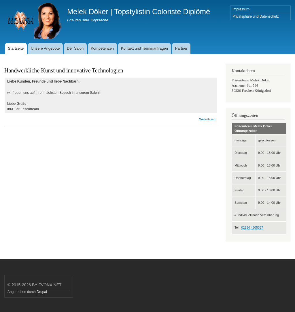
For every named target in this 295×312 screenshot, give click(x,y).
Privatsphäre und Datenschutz (255, 16)
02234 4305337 (252, 227)
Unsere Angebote (45, 48)
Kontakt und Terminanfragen (144, 48)
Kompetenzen (102, 48)
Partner (181, 48)
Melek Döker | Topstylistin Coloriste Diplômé (138, 12)
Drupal (42, 292)
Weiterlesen (207, 119)
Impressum (240, 9)
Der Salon (75, 48)
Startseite (16, 48)
